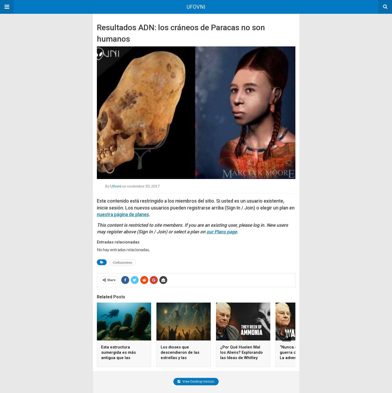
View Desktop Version (196, 381)
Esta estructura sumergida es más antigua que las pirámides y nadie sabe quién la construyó (123, 358)
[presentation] (286, 337)
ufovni (115, 186)
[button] (7, 7)
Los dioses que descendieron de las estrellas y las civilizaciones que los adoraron (181, 358)
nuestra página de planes (123, 214)
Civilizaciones (122, 262)
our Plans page (221, 231)
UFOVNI (196, 7)
